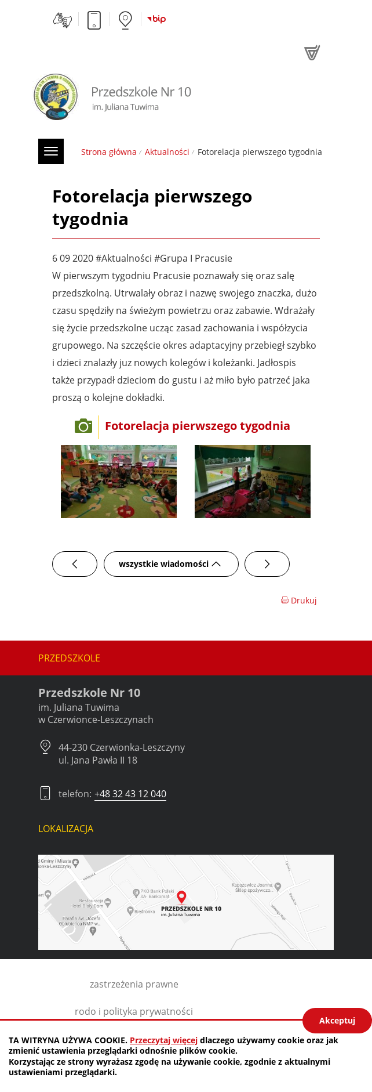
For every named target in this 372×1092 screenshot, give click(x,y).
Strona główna (109, 151)
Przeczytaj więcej (164, 1040)
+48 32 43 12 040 (130, 793)
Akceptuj (337, 1020)
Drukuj (298, 600)
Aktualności (167, 151)
